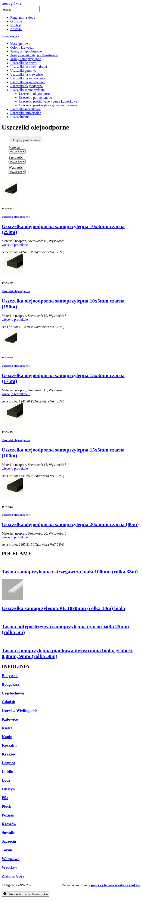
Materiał (14, 147)
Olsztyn (8, 789)
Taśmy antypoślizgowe (26, 51)
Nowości (16, 29)
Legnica (8, 763)
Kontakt (15, 25)
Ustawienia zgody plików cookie (25, 894)
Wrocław (9, 867)
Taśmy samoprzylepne (25, 59)
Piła (5, 798)
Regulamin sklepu (22, 17)
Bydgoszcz (10, 684)
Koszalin (9, 745)
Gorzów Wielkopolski (20, 710)
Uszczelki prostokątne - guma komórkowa (48, 105)
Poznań (8, 815)
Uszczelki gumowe (23, 70)
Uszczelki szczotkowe (25, 109)
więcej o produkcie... (16, 245)
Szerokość (16, 157)
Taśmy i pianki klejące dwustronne (34, 55)
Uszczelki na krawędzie (26, 74)
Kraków (9, 754)
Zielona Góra (13, 876)
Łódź (6, 780)
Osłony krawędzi (22, 47)
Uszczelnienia (20, 117)
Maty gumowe (20, 43)
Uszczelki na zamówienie (27, 78)
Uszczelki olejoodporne (26, 86)
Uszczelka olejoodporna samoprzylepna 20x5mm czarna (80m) (70, 524)
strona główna (11, 3)
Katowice (10, 719)
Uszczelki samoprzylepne (27, 90)
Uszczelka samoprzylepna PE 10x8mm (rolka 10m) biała (63, 608)
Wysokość (16, 167)
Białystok (10, 676)
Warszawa (10, 859)
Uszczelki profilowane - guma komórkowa (48, 101)
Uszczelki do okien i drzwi (28, 67)
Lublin (7, 771)
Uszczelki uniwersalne (25, 113)
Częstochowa (13, 693)
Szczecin (9, 841)
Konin (7, 737)
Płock (6, 806)
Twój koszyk (10, 36)
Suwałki (8, 832)
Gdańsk (8, 702)
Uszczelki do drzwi (23, 63)
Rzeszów (9, 824)
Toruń (7, 850)
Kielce (7, 728)
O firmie (16, 21)
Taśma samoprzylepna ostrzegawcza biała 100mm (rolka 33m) (70, 571)
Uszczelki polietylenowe (36, 97)
